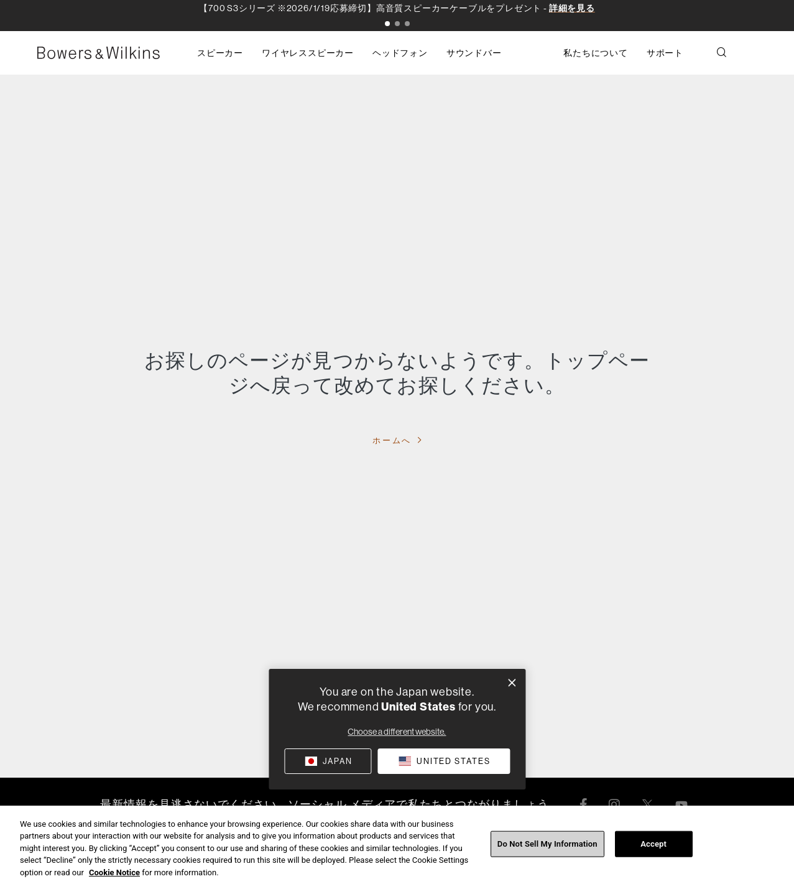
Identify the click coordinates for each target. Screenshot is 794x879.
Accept (653, 853)
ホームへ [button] (393, 440)
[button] (387, 23)
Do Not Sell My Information (547, 853)
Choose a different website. (397, 731)
